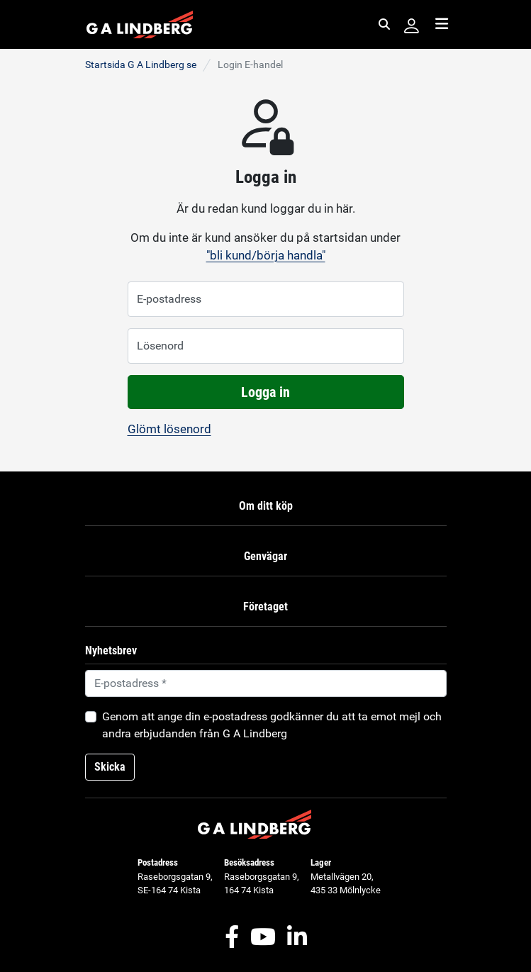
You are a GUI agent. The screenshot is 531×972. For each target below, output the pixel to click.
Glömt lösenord (169, 429)
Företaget (265, 606)
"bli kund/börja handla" (265, 255)
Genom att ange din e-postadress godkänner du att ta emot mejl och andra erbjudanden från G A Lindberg (272, 725)
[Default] (266, 683)
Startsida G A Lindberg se (140, 64)
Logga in (265, 392)
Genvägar (265, 556)
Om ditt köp (266, 506)
